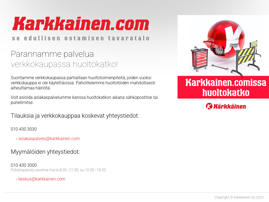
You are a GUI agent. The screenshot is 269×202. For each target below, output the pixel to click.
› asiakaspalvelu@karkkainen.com (48, 138)
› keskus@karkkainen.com (40, 179)
